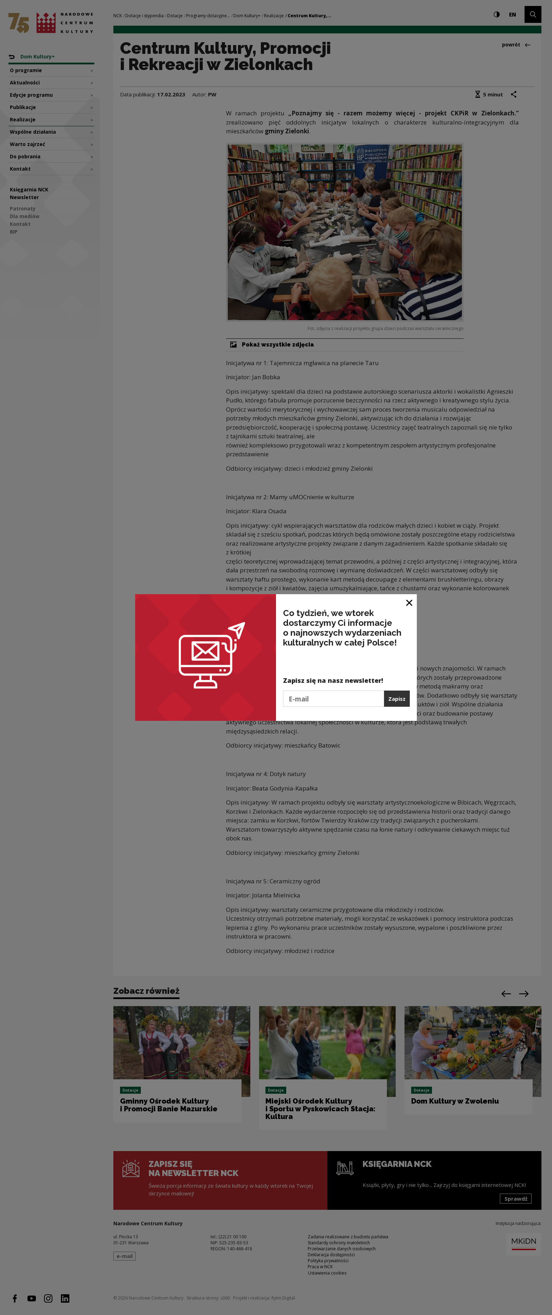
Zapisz (397, 698)
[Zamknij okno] (409, 602)
